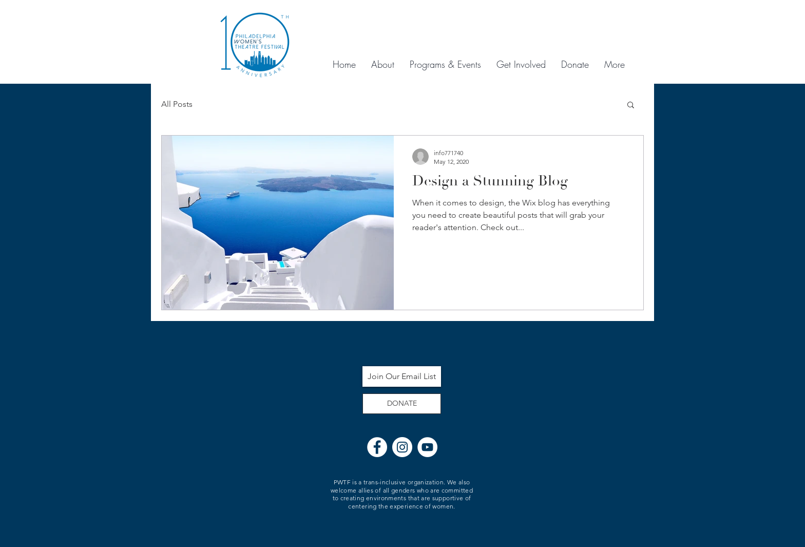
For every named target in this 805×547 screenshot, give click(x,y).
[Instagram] (402, 447)
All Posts (177, 104)
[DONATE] (401, 403)
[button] (631, 105)
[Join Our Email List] (401, 376)
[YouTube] (427, 447)
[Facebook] (377, 447)
